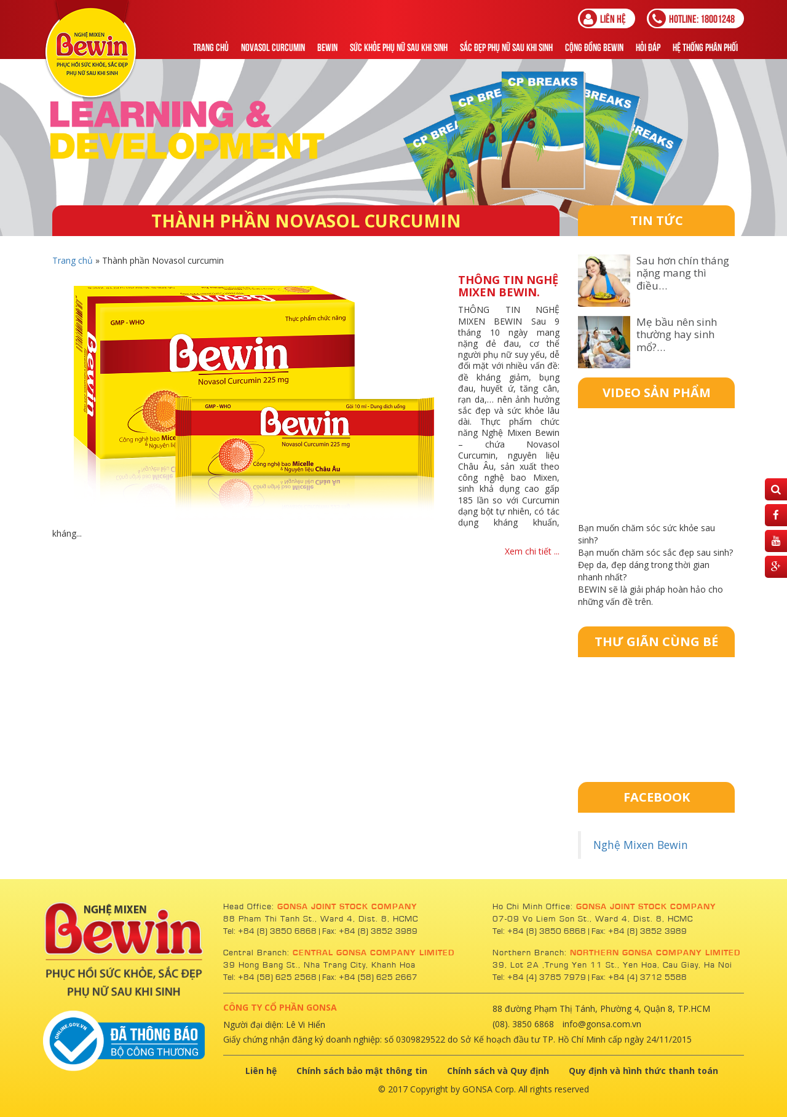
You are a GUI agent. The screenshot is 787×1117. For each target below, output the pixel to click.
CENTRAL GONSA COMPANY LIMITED (373, 953)
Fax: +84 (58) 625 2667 (369, 977)
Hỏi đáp (648, 46)
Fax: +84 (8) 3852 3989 (369, 931)
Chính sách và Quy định (498, 1070)
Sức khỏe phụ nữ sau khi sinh (399, 46)
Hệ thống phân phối (705, 46)
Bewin (327, 46)
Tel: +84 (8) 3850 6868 (271, 931)
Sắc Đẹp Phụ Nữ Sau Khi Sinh (506, 46)
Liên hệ (603, 18)
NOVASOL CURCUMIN (273, 46)
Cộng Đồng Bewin (594, 46)
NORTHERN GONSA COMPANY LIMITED (655, 953)
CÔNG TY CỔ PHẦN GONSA (280, 1007)
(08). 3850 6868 (523, 1024)
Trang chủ (211, 46)
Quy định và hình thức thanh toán (643, 1070)
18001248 (692, 18)
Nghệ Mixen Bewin (640, 844)
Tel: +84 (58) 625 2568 (270, 977)
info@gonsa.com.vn (602, 1024)
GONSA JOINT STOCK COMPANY (347, 906)
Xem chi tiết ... (532, 551)
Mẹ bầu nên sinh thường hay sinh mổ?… (676, 334)
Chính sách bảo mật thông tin (361, 1070)
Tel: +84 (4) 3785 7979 (539, 977)
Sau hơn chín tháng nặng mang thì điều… (682, 273)
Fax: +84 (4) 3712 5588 (639, 977)
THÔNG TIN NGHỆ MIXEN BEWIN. (508, 285)
